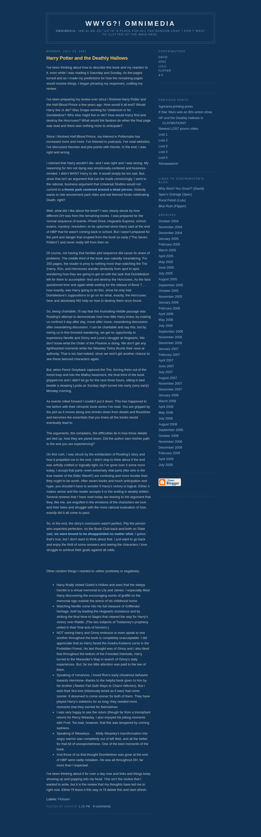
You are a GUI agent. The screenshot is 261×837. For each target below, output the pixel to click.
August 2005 (168, 279)
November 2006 (170, 337)
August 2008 (168, 424)
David (163, 57)
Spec (163, 61)
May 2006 (166, 320)
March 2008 (167, 401)
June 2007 (166, 366)
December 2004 (170, 233)
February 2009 (169, 453)
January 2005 (169, 239)
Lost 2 (163, 140)
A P (161, 75)
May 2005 (166, 262)
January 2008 (169, 395)
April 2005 (166, 256)
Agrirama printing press (176, 106)
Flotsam (64, 799)
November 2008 (170, 441)
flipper (165, 70)
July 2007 (166, 372)
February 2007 (169, 355)
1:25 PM (84, 806)
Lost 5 (163, 158)
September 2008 (171, 430)
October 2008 (169, 436)
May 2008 (166, 412)
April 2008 (166, 407)
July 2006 (166, 326)
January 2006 (169, 302)
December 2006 (170, 343)
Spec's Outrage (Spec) (175, 194)
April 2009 (166, 459)
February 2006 (169, 308)
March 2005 (167, 250)
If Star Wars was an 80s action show (185, 112)
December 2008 (170, 447)
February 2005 (169, 244)
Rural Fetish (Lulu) (172, 200)
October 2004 (169, 221)
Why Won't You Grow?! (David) (181, 188)
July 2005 (166, 273)
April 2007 (166, 360)
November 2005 (170, 296)
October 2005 (169, 291)
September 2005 (171, 285)
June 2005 (166, 267)
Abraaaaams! (168, 163)
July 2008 (166, 418)
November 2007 (170, 383)
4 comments (102, 806)
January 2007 (169, 349)
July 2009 (166, 465)
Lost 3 (163, 146)
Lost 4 (163, 152)
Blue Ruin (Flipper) (172, 206)
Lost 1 (163, 134)
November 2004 (170, 227)
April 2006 (166, 314)
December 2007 (170, 389)
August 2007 (168, 378)
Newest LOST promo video (178, 128)
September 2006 (171, 331)
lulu (162, 66)
